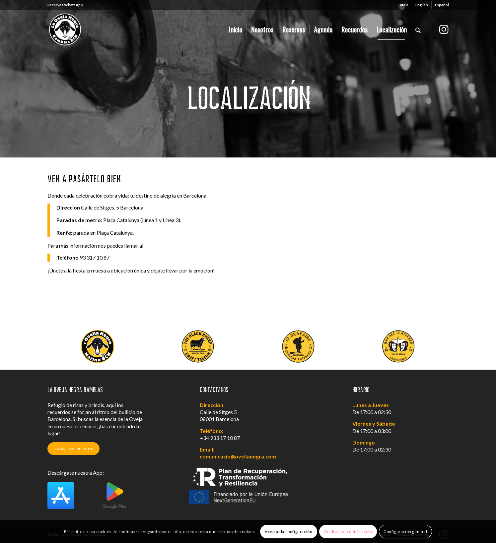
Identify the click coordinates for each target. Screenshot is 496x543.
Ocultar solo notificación (348, 531)
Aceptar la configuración (288, 531)
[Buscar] (418, 29)
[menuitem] (403, 5)
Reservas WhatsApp (65, 5)
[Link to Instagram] (444, 29)
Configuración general (405, 531)
